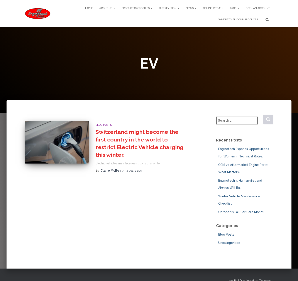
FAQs (234, 8)
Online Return (213, 8)
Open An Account (258, 8)
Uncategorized (229, 243)
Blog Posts (104, 124)
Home (89, 8)
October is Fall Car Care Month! (241, 212)
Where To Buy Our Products (238, 19)
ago (134, 170)
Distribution (169, 8)
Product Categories (137, 8)
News (191, 8)
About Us (107, 8)
